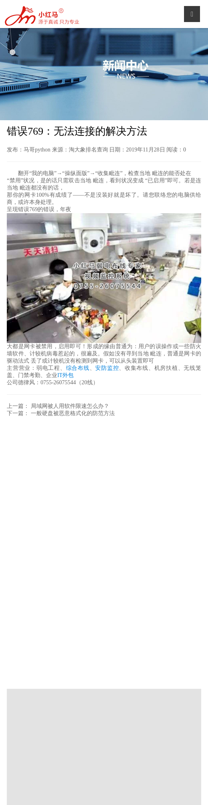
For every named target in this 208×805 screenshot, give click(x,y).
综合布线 (78, 368)
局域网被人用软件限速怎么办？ (70, 406)
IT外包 (65, 375)
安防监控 (107, 368)
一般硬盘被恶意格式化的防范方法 (73, 413)
